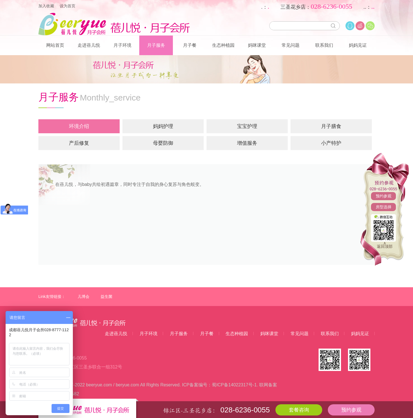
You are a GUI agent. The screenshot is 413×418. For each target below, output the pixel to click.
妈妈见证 (358, 45)
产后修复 (79, 143)
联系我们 (324, 45)
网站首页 (55, 45)
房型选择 (383, 207)
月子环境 (122, 45)
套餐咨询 (299, 410)
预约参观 (383, 196)
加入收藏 (46, 6)
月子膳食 (331, 126)
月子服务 (156, 45)
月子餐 (189, 45)
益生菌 (106, 296)
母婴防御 (163, 143)
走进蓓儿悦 (89, 45)
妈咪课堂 (257, 45)
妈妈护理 (163, 126)
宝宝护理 (247, 126)
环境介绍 (79, 126)
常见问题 (291, 45)
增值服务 (247, 143)
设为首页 (67, 6)
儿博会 (83, 296)
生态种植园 (223, 45)
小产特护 (331, 143)
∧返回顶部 (385, 244)
